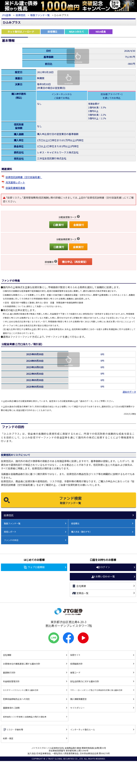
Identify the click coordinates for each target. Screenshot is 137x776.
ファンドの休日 (11, 540)
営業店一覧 (80, 593)
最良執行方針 (9, 672)
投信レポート (10, 531)
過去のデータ (129, 391)
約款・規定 (8, 738)
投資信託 (20, 15)
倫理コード (75, 672)
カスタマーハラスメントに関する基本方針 (21, 690)
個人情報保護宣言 (78, 698)
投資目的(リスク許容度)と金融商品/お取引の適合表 (24, 716)
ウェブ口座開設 (34, 567)
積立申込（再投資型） (75, 262)
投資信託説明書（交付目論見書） (24, 177)
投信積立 (75, 523)
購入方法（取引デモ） (81, 531)
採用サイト (75, 654)
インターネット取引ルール (82, 729)
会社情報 (7, 654)
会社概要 (79, 586)
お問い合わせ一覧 (103, 577)
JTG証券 (6, 15)
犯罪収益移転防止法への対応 (16, 698)
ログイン (103, 567)
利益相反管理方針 (11, 681)
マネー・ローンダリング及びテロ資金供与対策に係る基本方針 (96, 690)
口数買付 (58, 225)
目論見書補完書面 (15, 188)
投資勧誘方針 (76, 663)
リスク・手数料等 (13, 729)
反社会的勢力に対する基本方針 (84, 681)
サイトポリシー (77, 707)
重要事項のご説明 (11, 707)
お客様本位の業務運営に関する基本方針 (21, 663)
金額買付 (78, 225)
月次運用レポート (15, 182)
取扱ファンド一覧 (40, 15)
